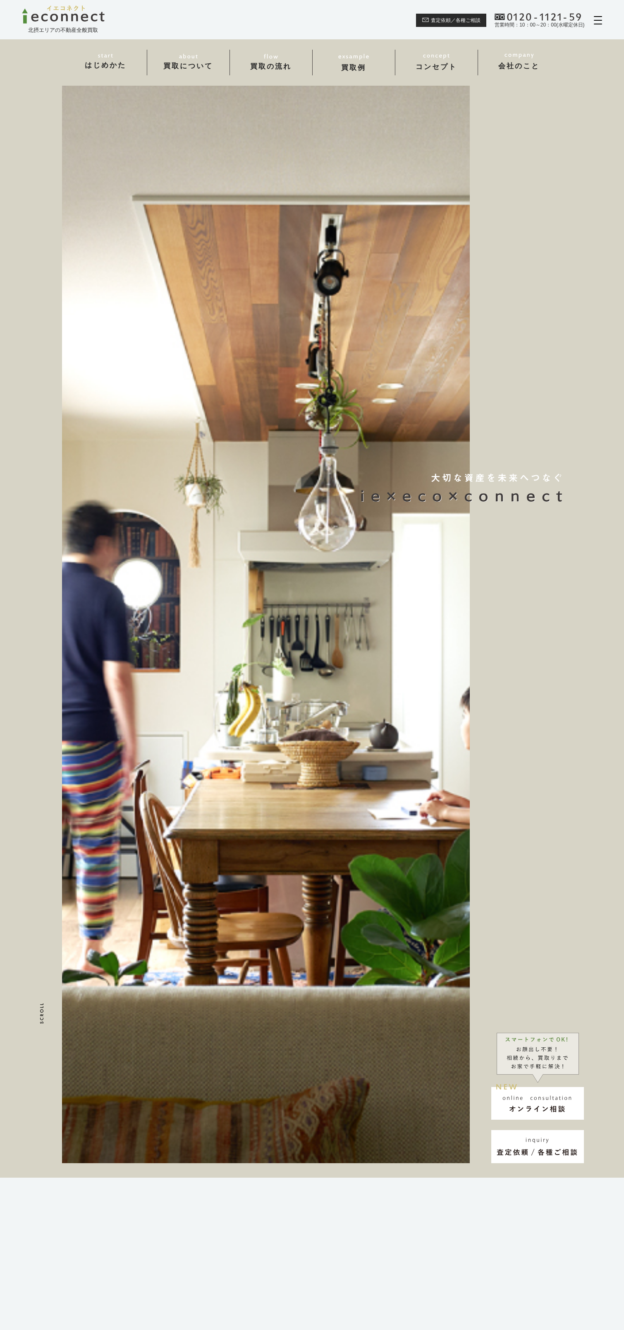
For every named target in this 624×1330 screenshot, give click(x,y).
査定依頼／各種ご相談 (451, 20)
